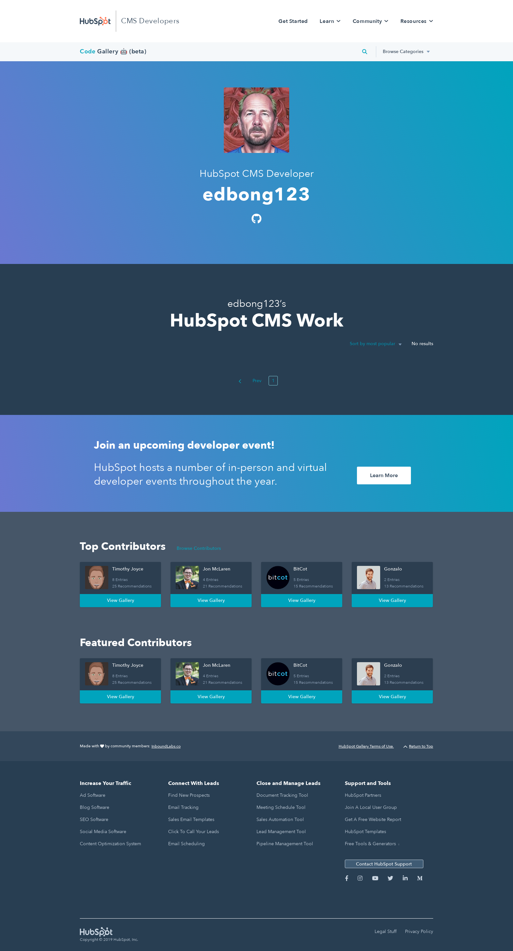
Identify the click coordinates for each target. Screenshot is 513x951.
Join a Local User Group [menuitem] (371, 807)
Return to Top (418, 746)
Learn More (384, 475)
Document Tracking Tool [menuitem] (282, 795)
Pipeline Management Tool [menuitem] (284, 844)
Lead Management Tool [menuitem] (281, 832)
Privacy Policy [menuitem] (419, 931)
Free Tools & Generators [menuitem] (370, 844)
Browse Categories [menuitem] (403, 51)
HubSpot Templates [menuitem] (365, 832)
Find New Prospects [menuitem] (189, 795)
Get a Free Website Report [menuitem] (373, 819)
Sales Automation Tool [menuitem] (280, 819)
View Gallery (120, 600)
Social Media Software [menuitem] (103, 832)
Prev (250, 381)
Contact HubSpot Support (384, 864)
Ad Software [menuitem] (92, 795)
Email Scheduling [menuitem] (186, 844)
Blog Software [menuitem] (94, 807)
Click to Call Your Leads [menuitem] (193, 832)
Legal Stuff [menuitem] (386, 931)
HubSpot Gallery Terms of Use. (366, 746)
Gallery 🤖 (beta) (113, 51)
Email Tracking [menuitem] (183, 807)
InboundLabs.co (166, 746)
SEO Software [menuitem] (94, 819)
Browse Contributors (199, 548)
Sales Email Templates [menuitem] (191, 819)
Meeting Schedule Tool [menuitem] (281, 807)
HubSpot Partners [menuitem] (363, 795)
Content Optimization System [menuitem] (110, 844)
